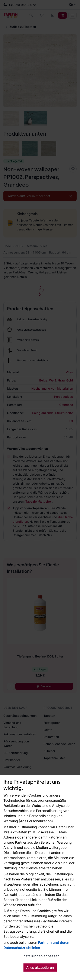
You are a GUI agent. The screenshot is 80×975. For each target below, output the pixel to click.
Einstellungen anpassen (40, 956)
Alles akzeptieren (40, 967)
